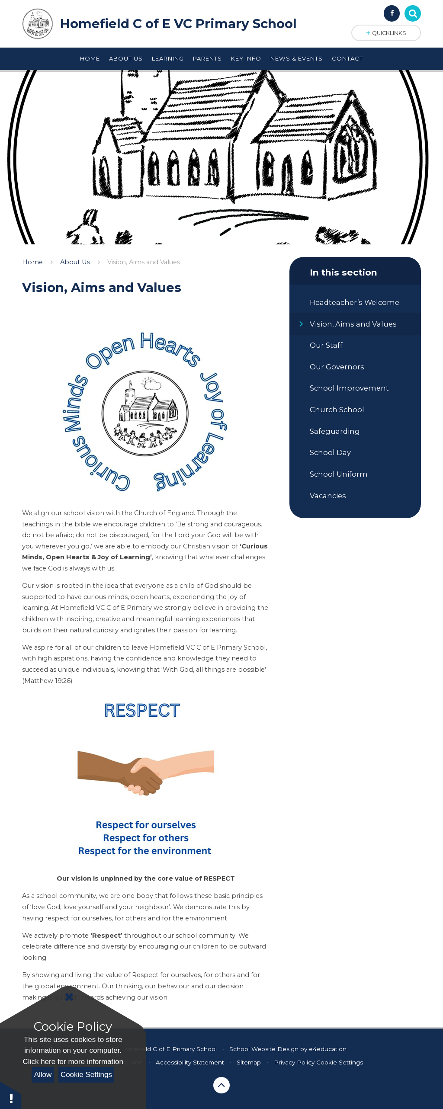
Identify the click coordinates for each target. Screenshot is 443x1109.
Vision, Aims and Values (143, 262)
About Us (75, 262)
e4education (328, 1048)
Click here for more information (73, 1062)
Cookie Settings (86, 1075)
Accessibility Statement (190, 1062)
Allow (43, 1075)
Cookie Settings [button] (339, 1062)
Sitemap (249, 1062)
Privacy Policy (294, 1062)
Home (32, 262)
